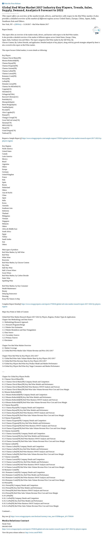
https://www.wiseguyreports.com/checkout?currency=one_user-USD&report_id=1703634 (42, 516)
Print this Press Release (11, 3)
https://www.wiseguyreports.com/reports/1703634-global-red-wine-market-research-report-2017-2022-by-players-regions (44, 529)
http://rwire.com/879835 (33, 532)
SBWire (18, 24)
